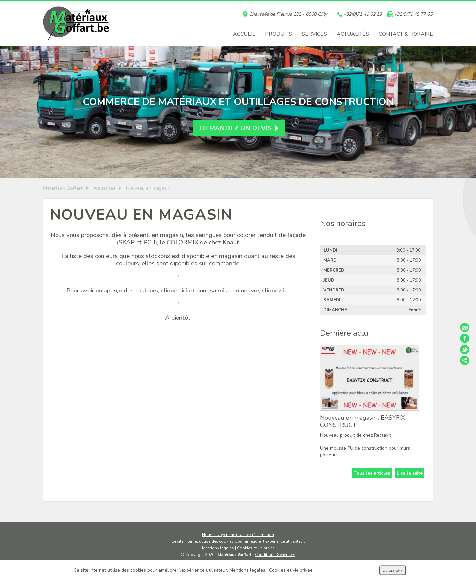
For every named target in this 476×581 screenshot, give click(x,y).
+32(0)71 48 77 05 (413, 14)
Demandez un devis (236, 128)
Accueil (244, 34)
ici (184, 290)
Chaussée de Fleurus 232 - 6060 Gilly (288, 14)
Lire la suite (410, 473)
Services (314, 34)
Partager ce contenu (464, 360)
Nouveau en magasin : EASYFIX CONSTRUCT (362, 421)
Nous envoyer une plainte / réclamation (238, 534)
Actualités (353, 34)
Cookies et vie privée (255, 548)
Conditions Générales (275, 554)
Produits (278, 34)
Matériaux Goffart (63, 188)
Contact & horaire (406, 34)
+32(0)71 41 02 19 (362, 14)
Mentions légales (218, 548)
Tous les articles (372, 473)
